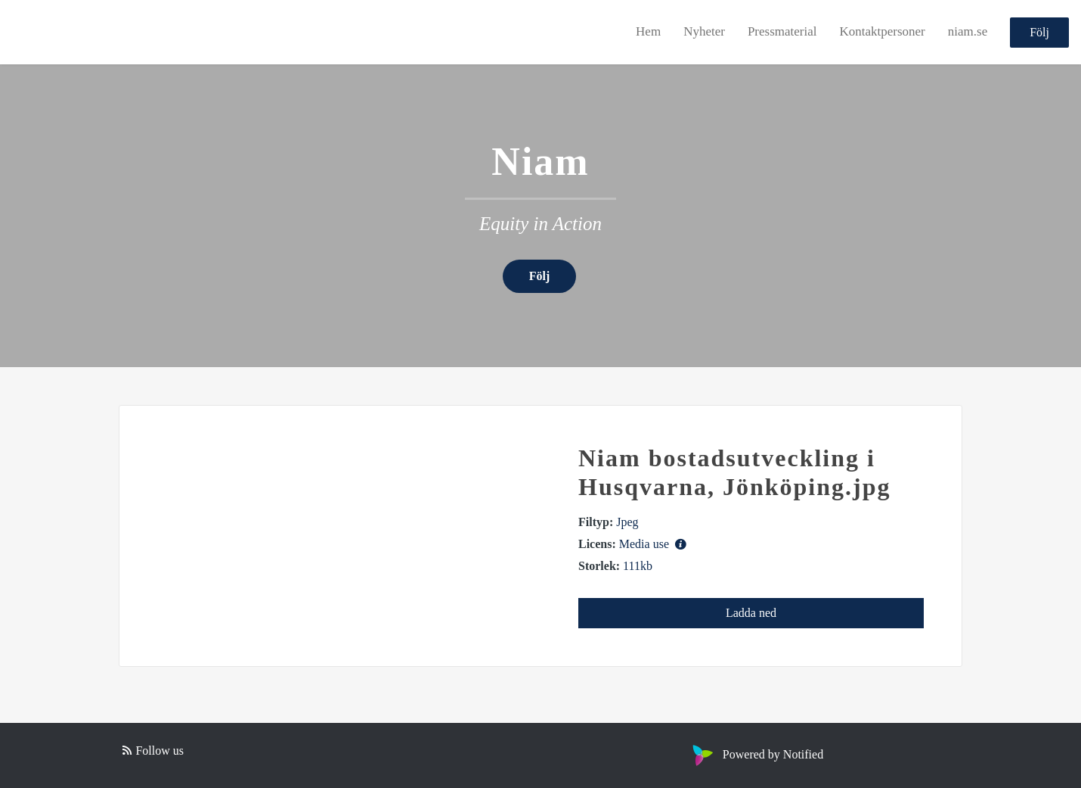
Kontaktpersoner (882, 31)
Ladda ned (751, 612)
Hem (648, 31)
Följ (1039, 32)
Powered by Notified (756, 754)
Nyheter (704, 31)
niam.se (967, 31)
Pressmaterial (782, 31)
